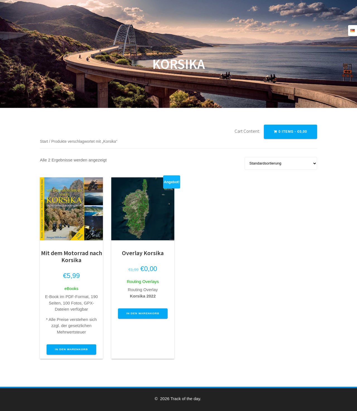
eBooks (71, 288)
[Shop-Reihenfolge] (281, 163)
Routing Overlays (143, 281)
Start (44, 141)
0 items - (290, 132)
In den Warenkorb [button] (71, 349)
